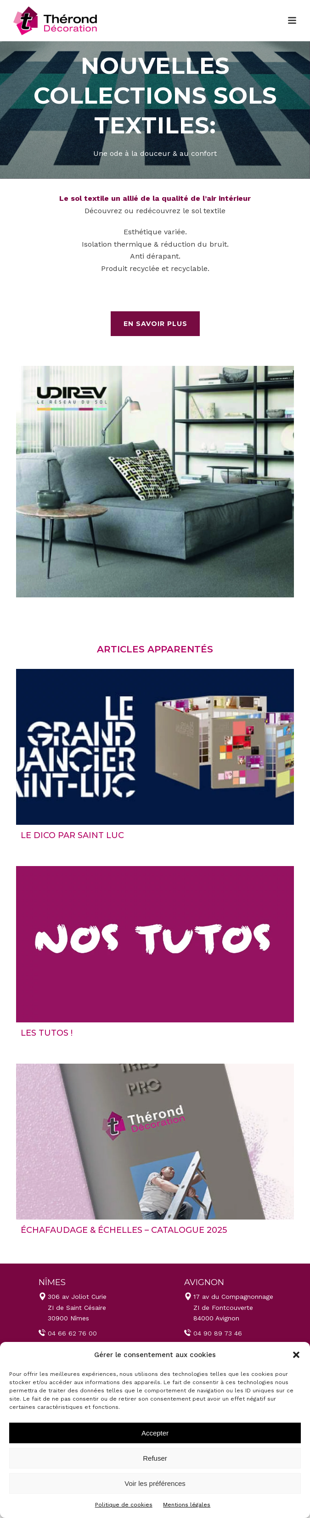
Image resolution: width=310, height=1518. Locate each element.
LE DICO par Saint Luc (72, 835)
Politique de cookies (123, 1504)
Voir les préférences (155, 1483)
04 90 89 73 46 (217, 1333)
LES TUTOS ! (47, 1033)
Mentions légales (186, 1504)
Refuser (155, 1458)
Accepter (155, 1433)
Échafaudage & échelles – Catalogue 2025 (124, 1230)
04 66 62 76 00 (72, 1333)
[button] (296, 1354)
